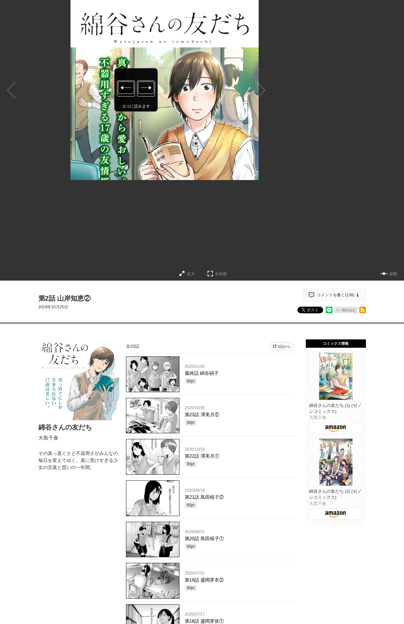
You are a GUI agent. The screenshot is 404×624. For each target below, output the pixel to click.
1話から (284, 346)
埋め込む (349, 310)
